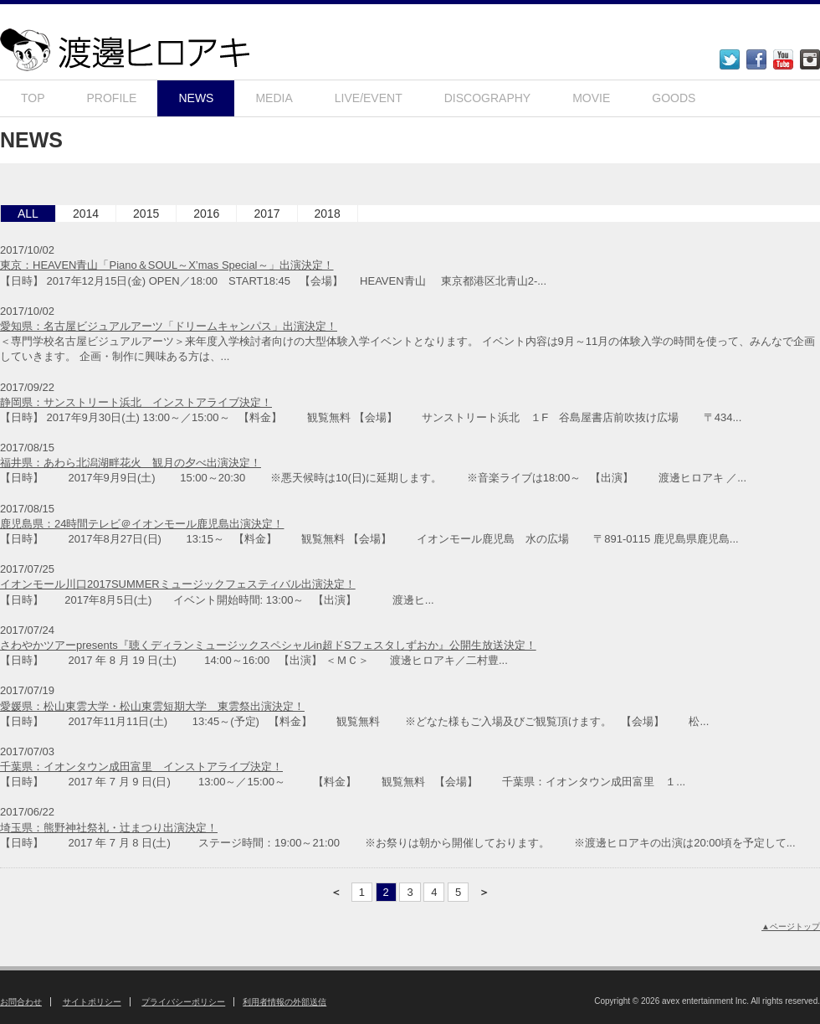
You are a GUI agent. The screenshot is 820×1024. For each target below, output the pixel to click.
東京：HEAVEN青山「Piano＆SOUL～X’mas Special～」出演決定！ (167, 265)
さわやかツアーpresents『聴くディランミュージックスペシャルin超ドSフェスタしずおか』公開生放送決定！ (268, 645)
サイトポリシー (92, 1001)
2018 (328, 213)
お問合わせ (21, 1001)
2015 (146, 213)
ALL (28, 213)
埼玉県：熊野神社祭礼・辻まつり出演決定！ (109, 827)
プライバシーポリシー (183, 1001)
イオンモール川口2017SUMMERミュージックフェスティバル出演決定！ (178, 584)
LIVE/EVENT (368, 98)
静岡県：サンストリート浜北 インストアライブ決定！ (136, 402)
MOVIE (591, 98)
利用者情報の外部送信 (284, 1001)
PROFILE (112, 98)
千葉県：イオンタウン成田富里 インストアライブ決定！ (141, 766)
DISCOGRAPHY (487, 98)
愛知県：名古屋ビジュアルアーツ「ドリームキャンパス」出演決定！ (168, 326)
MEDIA (273, 98)
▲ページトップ (790, 926)
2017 (266, 213)
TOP (33, 98)
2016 (206, 213)
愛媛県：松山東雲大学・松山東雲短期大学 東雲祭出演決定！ (152, 706)
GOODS (673, 98)
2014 (86, 213)
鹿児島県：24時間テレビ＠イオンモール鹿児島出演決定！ (142, 523)
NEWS (195, 98)
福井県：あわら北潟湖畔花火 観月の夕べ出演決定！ (130, 462)
